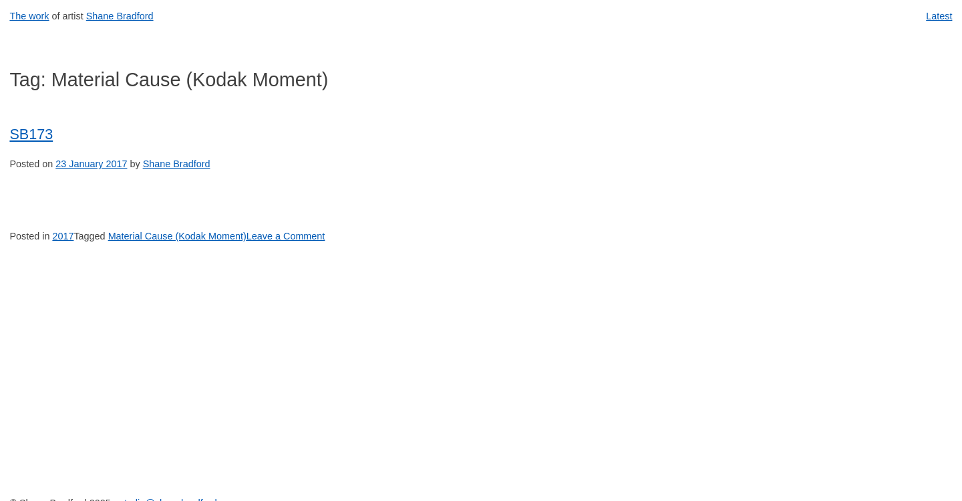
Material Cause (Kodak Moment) (177, 236)
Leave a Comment (286, 236)
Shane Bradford (120, 16)
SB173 (31, 134)
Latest (939, 16)
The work (29, 16)
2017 (62, 236)
